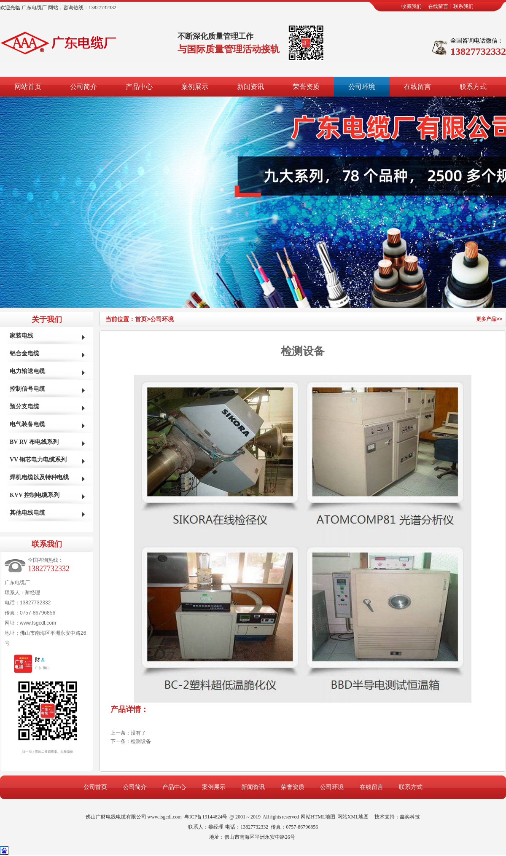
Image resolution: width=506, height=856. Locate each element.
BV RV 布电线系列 (34, 442)
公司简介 (83, 86)
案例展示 (194, 86)
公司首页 (95, 787)
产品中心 (139, 86)
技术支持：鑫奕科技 (397, 817)
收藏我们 (411, 6)
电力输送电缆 (27, 371)
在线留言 (438, 6)
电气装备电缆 (27, 424)
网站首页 (27, 86)
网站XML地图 (353, 817)
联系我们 (463, 6)
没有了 (138, 733)
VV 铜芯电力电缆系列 (38, 459)
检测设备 (141, 741)
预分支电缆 (24, 406)
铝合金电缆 (24, 353)
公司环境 (361, 86)
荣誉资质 (306, 86)
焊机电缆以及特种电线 (39, 477)
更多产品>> (489, 319)
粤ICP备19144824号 (206, 817)
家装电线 (21, 336)
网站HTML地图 (318, 817)
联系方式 (473, 86)
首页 (142, 319)
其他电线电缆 (27, 513)
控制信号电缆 (27, 389)
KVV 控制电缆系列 (34, 495)
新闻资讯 (250, 86)
